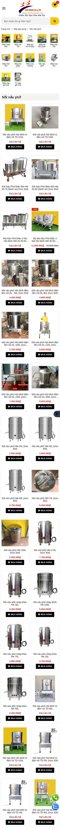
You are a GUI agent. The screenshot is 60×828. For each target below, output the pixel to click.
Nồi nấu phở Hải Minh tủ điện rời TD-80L (45, 707)
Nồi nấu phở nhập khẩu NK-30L (15, 603)
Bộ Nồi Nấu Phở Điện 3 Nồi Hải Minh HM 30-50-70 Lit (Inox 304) (45, 239)
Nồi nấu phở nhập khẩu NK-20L (45, 655)
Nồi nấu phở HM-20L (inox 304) (15, 447)
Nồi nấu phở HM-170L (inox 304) (45, 551)
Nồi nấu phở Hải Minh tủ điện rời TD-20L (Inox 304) (45, 759)
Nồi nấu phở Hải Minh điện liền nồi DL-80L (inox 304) (45, 291)
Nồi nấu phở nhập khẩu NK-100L (45, 603)
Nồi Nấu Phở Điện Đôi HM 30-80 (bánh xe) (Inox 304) (45, 187)
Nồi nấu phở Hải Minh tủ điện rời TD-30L (15, 811)
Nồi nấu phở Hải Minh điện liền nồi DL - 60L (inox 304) (15, 291)
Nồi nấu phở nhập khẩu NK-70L (15, 655)
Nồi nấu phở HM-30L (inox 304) (45, 447)
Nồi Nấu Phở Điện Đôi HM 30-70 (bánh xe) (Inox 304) (15, 187)
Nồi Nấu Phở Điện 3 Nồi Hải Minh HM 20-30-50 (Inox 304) (15, 239)
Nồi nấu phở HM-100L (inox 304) (15, 551)
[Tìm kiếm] (54, 21)
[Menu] (4, 8)
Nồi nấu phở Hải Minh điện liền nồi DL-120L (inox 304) (45, 343)
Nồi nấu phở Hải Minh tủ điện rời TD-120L (15, 135)
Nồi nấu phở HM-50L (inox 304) (15, 499)
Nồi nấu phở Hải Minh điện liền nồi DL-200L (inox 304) (45, 395)
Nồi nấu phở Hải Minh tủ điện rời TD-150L (45, 135)
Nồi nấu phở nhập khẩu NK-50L (15, 707)
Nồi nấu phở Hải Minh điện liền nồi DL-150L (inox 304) (15, 395)
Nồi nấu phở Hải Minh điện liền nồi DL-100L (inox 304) (15, 343)
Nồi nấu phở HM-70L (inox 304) (45, 499)
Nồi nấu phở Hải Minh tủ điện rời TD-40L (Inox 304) (45, 811)
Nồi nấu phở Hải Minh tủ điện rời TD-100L (15, 759)
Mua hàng (16, 147)
